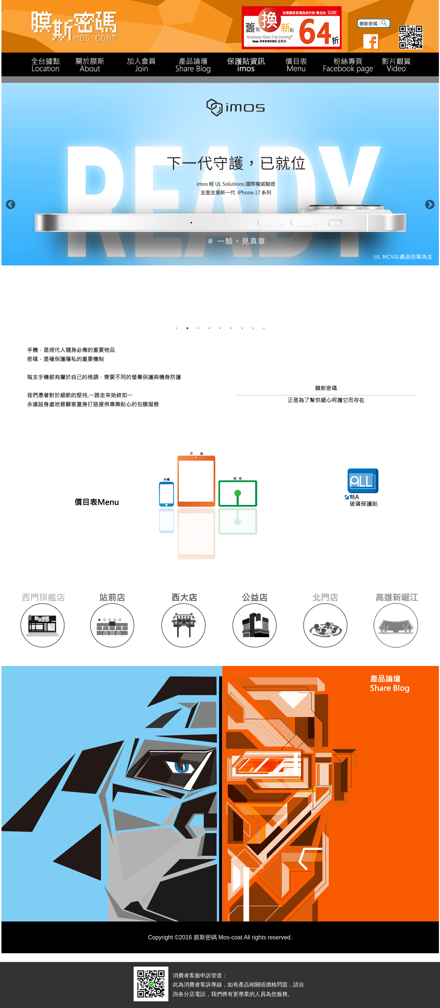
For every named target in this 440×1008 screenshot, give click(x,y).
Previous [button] (8, 203)
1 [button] (176, 328)
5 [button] (220, 328)
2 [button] (187, 328)
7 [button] (242, 328)
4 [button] (209, 328)
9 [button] (264, 328)
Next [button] (428, 203)
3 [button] (198, 328)
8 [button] (253, 328)
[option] (220, 174)
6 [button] (231, 328)
